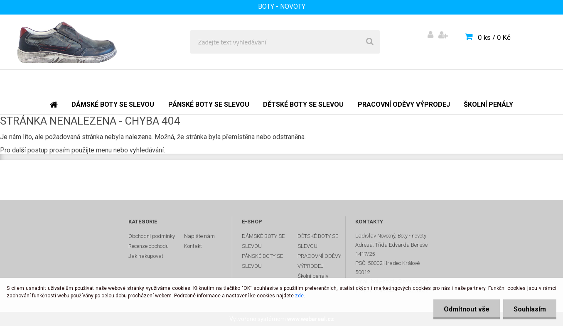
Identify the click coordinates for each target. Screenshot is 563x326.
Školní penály (312, 276)
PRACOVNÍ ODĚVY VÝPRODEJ (319, 261)
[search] (369, 42)
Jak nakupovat (145, 256)
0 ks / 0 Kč (494, 37)
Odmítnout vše (466, 309)
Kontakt (193, 246)
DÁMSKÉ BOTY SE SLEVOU (263, 241)
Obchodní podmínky (151, 236)
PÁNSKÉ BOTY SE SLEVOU (262, 261)
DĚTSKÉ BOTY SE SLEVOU (317, 241)
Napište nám (199, 236)
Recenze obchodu (148, 246)
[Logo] (67, 42)
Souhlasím (530, 309)
